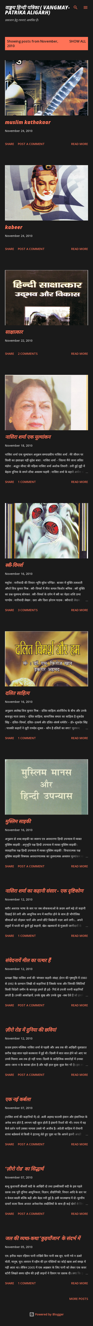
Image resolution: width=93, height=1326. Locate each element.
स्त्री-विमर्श (14, 565)
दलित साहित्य (17, 693)
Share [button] (9, 144)
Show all (77, 41)
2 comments (28, 354)
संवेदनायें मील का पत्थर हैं (27, 960)
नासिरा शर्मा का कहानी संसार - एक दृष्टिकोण (44, 890)
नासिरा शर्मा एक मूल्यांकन (27, 436)
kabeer (13, 227)
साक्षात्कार (14, 331)
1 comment (27, 482)
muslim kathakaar (27, 122)
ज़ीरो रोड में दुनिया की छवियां (30, 1029)
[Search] (75, 7)
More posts (78, 1299)
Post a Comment (31, 144)
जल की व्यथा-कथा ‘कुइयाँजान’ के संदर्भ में (42, 1238)
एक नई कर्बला (17, 1099)
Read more (79, 144)
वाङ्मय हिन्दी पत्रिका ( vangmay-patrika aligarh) (37, 10)
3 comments (28, 610)
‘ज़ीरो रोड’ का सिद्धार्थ (24, 1168)
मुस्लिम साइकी (18, 821)
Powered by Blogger (46, 1314)
